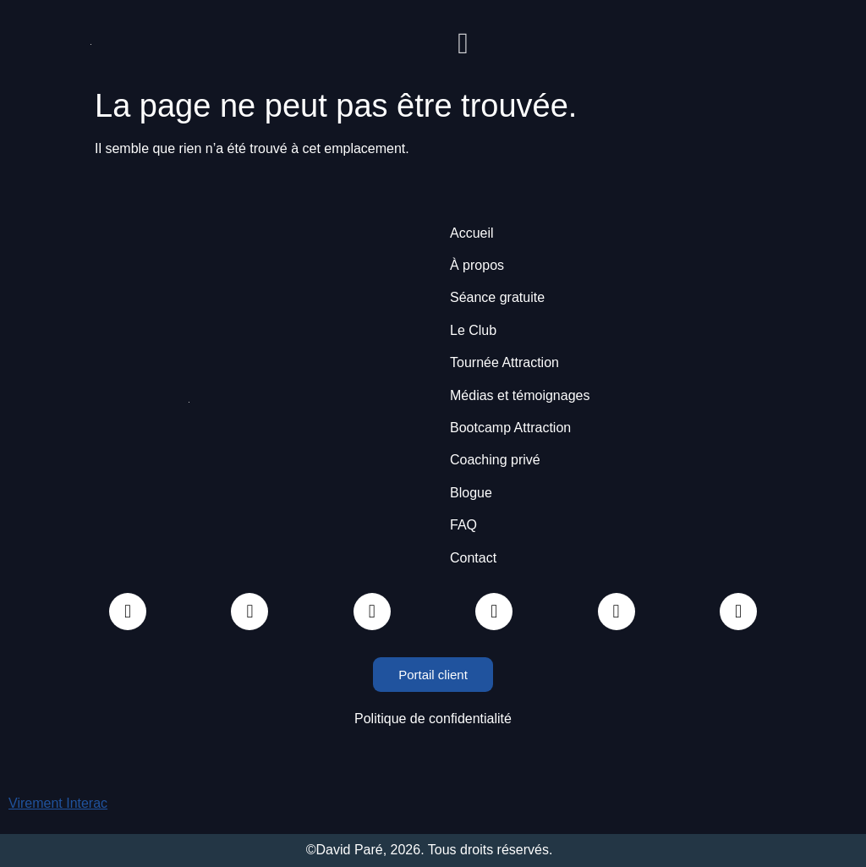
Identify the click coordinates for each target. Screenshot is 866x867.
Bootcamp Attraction (510, 427)
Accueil (472, 233)
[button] (463, 43)
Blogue (471, 493)
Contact (473, 558)
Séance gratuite (497, 297)
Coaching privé (495, 460)
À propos (477, 265)
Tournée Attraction (504, 362)
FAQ (463, 525)
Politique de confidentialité (433, 718)
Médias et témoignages (519, 395)
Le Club (473, 330)
